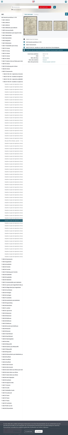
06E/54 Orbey (6, 341)
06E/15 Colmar (6, 56)
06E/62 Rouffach (7, 362)
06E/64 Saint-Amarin (8, 367)
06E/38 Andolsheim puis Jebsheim (11, 300)
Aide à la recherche (17, 9)
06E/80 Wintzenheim (8, 408)
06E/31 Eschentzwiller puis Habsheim (12, 282)
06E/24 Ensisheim (7, 264)
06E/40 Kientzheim (7, 305)
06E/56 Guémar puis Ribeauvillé (10, 346)
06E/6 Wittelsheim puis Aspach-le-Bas (12, 33)
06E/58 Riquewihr (7, 351)
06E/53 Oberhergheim (8, 339)
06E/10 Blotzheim (7, 43)
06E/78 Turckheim (7, 403)
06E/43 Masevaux (7, 313)
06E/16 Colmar (6, 58)
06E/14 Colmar (6, 53)
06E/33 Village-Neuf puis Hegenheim (12, 287)
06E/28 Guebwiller (7, 274)
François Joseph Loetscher (49, 62)
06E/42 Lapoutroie (7, 310)
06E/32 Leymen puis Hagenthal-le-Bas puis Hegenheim (16, 285)
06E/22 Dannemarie (7, 259)
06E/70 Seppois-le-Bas (8, 382)
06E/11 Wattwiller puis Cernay (10, 45)
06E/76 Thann (6, 398)
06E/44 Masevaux (7, 315)
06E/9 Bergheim (6, 40)
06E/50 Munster (6, 331)
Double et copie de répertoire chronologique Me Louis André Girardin (19, 143)
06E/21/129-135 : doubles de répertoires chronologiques (18, 76)
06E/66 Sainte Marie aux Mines (10, 372)
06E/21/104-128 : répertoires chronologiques (15, 74)
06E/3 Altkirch (6, 25)
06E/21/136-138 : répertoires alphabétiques (14, 79)
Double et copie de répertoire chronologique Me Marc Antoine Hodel (19, 246)
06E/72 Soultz (6, 387)
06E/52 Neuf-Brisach (8, 336)
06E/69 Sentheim (7, 380)
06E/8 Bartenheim (7, 38)
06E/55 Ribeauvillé (7, 344)
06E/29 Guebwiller (7, 277)
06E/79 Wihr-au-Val (7, 405)
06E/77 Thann (6, 400)
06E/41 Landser (6, 308)
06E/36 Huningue (7, 295)
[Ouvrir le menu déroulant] (2, 2)
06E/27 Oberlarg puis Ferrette (10, 272)
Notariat (45, 60)
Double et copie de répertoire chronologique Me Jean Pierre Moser (19, 138)
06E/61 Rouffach (7, 359)
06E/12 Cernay (6, 48)
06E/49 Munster (6, 328)
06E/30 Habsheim (7, 279)
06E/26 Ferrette (6, 269)
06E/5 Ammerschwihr (8, 30)
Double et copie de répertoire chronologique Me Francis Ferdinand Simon (19, 228)
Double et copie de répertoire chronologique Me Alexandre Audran (19, 107)
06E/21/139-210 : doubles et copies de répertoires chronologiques (18, 81)
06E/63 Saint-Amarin (8, 364)
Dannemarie (46, 58)
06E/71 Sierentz (6, 385)
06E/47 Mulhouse (7, 323)
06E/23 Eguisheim (7, 261)
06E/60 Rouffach (7, 357)
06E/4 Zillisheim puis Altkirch (10, 27)
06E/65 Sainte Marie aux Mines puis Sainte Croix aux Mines (17, 369)
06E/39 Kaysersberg (7, 303)
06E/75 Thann (6, 395)
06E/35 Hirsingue (7, 292)
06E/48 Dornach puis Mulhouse (10, 326)
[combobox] (45, 7)
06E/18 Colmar (6, 63)
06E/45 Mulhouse (7, 318)
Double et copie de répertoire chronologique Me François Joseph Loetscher (19, 177)
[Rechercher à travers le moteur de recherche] (26, 7)
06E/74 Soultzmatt (7, 393)
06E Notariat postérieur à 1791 (9, 17)
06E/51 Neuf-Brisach (8, 333)
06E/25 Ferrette (6, 267)
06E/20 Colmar (6, 69)
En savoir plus (28, 431)
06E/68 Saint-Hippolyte (8, 377)
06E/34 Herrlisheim (7, 290)
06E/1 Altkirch (6, 20)
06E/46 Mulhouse (7, 321)
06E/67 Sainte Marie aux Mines (10, 375)
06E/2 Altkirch (6, 22)
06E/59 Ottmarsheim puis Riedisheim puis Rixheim (15, 354)
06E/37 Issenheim (7, 297)
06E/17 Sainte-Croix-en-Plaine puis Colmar (13, 61)
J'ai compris (39, 431)
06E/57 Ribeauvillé (7, 349)
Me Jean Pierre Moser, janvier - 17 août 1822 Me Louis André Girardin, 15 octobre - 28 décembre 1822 (19, 141)
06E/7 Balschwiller (7, 35)
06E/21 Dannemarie (7, 71)
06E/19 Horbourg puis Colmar (10, 66)
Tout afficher (29, 14)
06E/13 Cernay (6, 51)
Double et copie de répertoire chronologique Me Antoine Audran (19, 84)
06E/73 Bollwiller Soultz (8, 390)
